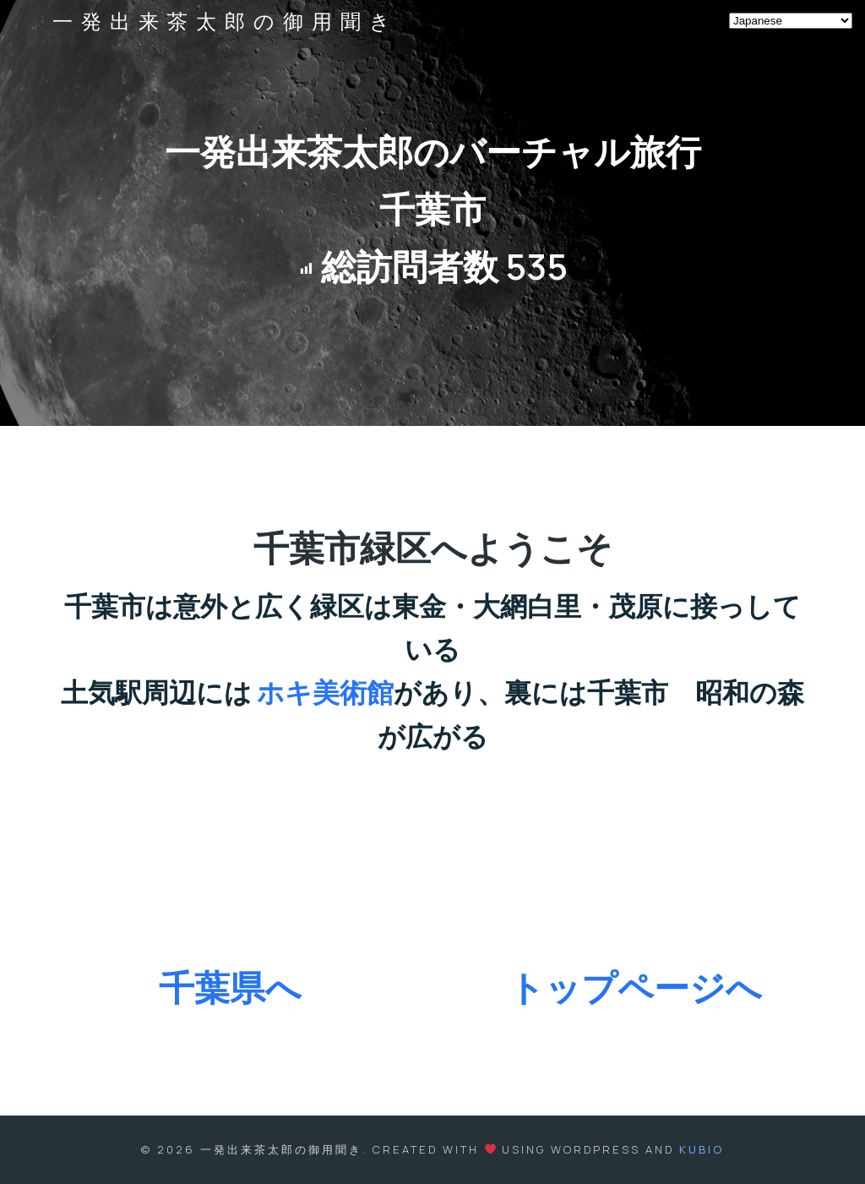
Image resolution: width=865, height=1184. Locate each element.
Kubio (701, 1149)
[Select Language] (790, 21)
